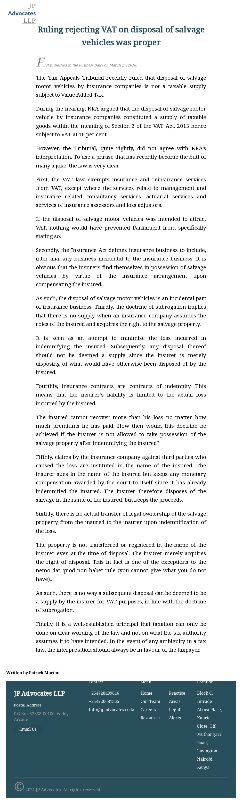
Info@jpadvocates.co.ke (112, 709)
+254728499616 (104, 693)
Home (146, 693)
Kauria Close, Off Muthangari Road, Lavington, (209, 734)
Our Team (150, 701)
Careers (148, 709)
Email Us (28, 729)
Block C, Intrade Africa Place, (209, 701)
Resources (150, 718)
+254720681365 (104, 701)
